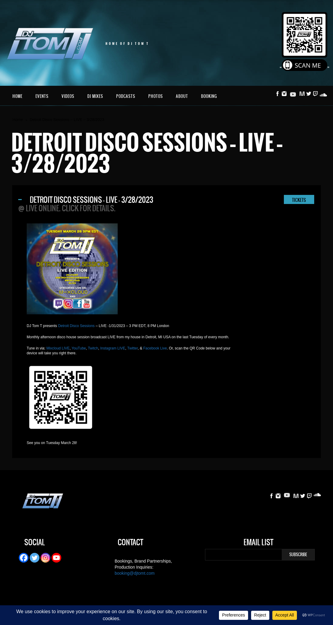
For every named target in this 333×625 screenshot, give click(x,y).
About (182, 96)
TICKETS (299, 200)
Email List (258, 543)
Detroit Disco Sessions (76, 326)
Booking (209, 96)
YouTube (79, 348)
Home (17, 96)
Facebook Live (155, 348)
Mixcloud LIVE (58, 348)
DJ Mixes (95, 96)
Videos (68, 96)
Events (42, 96)
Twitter (132, 348)
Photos (155, 96)
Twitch (93, 348)
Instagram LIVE (112, 348)
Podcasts (125, 96)
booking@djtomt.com (135, 573)
